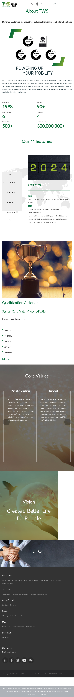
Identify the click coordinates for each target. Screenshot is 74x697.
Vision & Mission (55, 600)
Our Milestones (17, 600)
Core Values (44, 600)
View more (31, 694)
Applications (6, 613)
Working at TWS (7, 635)
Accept (43, 694)
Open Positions (20, 635)
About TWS (6, 600)
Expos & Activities (18, 646)
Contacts (13, 624)
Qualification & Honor (31, 600)
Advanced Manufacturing (38, 613)
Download (5, 657)
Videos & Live (30, 646)
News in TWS (6, 646)
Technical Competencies (20, 613)
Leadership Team (7, 603)
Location (5, 624)
